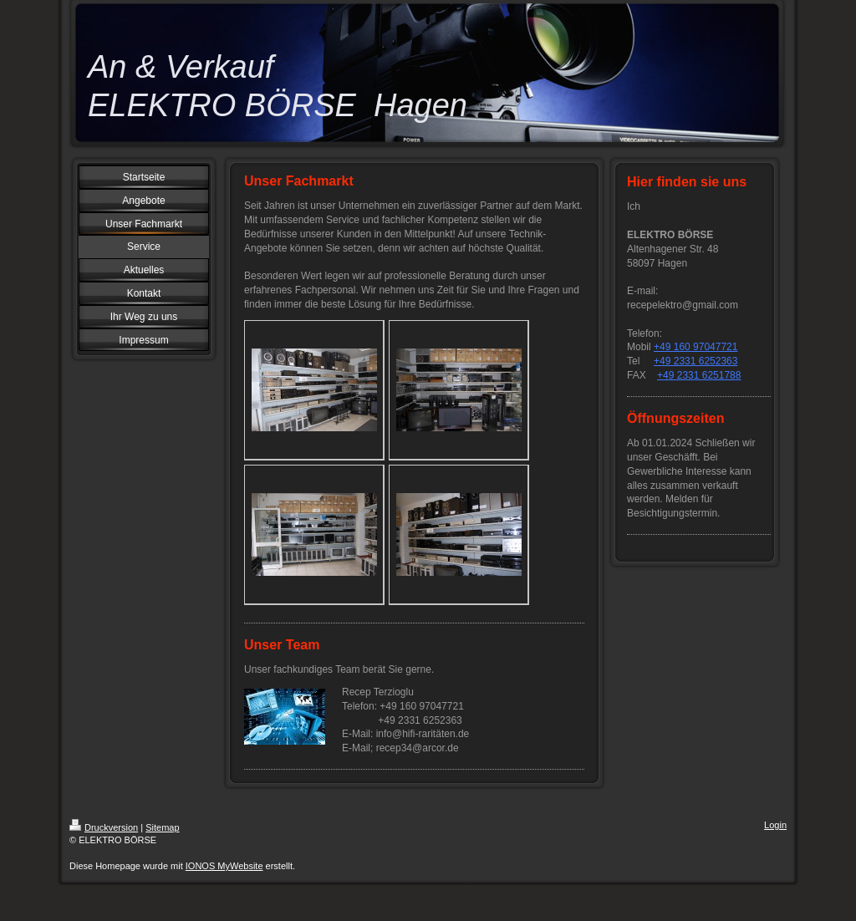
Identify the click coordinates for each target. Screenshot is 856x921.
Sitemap (162, 827)
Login (775, 825)
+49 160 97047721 (695, 347)
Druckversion (103, 827)
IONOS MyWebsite (224, 866)
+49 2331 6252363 (695, 361)
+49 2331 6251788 (699, 375)
